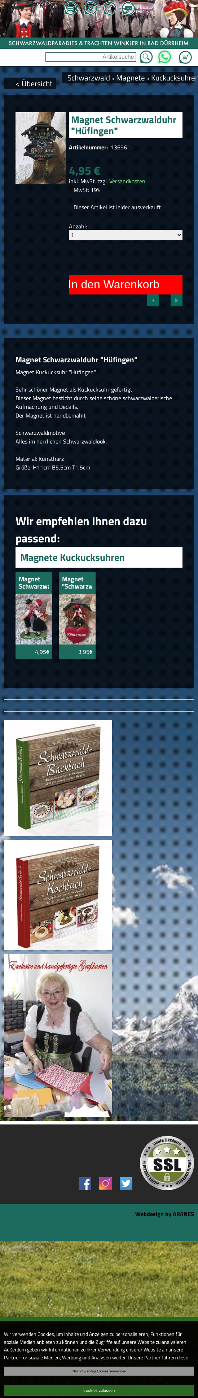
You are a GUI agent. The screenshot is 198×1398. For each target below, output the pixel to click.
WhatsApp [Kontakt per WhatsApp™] (164, 55)
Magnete (130, 77)
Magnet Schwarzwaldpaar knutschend (34, 583)
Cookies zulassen (99, 1390)
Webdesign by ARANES (164, 1214)
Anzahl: (78, 226)
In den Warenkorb (113, 284)
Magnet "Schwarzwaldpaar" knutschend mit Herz (77, 583)
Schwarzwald (88, 77)
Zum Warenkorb (185, 53)
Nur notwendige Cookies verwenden (99, 1371)
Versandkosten (127, 181)
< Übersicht (34, 83)
